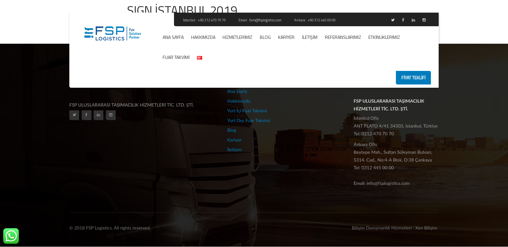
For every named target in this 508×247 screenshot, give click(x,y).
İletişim (310, 37)
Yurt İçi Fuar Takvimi (247, 110)
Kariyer (286, 37)
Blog (265, 37)
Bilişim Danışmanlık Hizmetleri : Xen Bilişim (394, 227)
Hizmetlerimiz (237, 37)
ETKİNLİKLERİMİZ (384, 37)
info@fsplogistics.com (388, 183)
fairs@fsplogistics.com (265, 20)
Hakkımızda (203, 37)
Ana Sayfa (173, 37)
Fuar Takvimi (176, 57)
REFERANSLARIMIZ (343, 37)
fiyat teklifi (413, 77)
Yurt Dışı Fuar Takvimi (248, 120)
